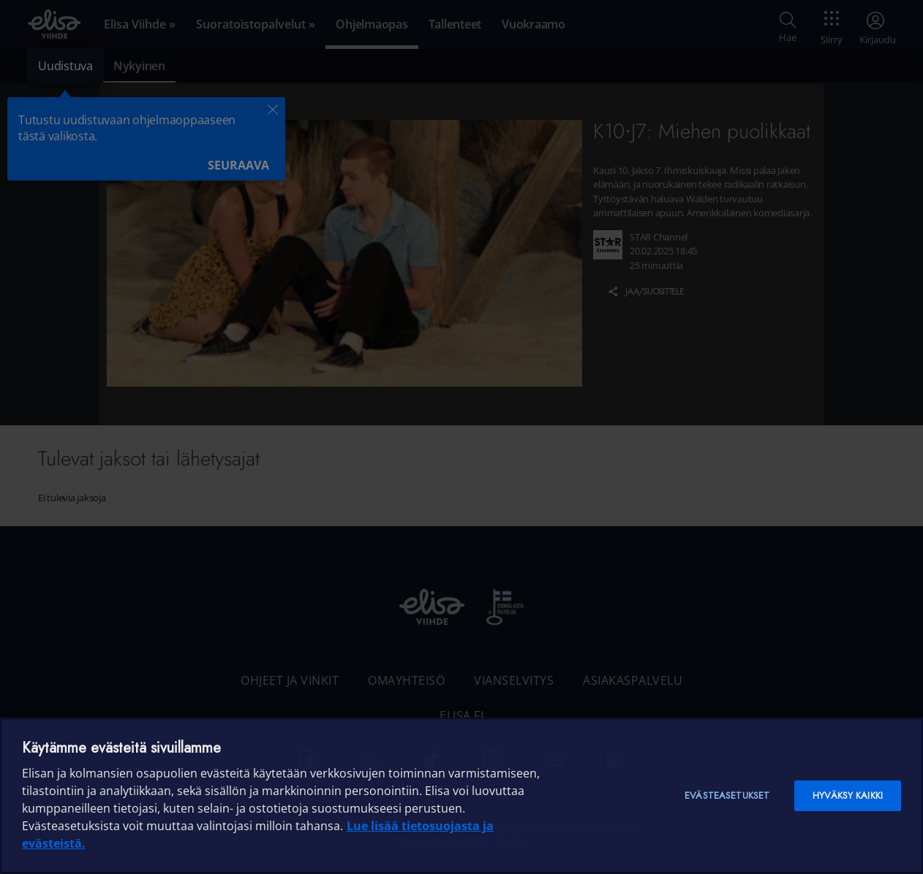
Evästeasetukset (727, 795)
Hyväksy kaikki (848, 795)
